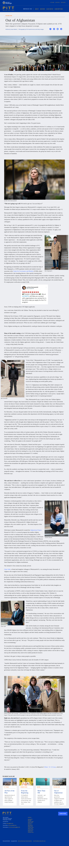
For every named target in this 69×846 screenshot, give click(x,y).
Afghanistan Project (35, 530)
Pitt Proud (6, 787)
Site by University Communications (25, 841)
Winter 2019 (30, 826)
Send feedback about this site (39, 841)
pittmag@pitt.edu (9, 823)
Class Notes (49, 9)
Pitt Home (52, 2)
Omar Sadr (7, 569)
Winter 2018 (30, 828)
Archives (42, 9)
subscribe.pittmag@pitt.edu (14, 827)
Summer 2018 (30, 827)
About (37, 9)
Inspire (38, 787)
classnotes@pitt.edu (12, 825)
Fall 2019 (29, 824)
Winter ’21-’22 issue (50, 767)
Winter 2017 (30, 831)
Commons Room (23, 787)
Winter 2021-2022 (27, 8)
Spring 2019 (30, 825)
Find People (63, 2)
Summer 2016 (30, 832)
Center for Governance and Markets (23, 271)
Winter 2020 (30, 822)
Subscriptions (59, 9)
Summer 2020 (30, 821)
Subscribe (63, 813)
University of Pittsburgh (12, 2)
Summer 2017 (30, 829)
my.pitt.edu (58, 2)
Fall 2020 (29, 820)
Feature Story (56, 787)
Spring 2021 (30, 819)
